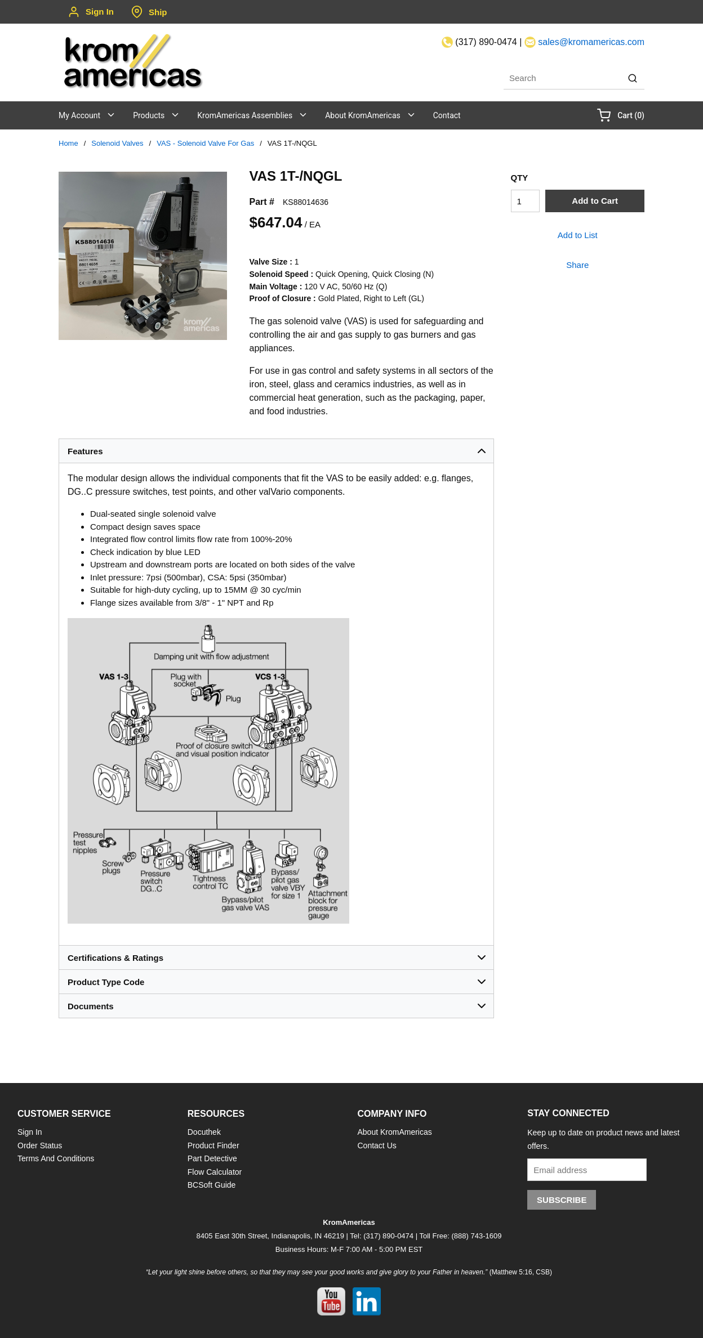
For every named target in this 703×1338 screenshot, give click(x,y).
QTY (519, 177)
